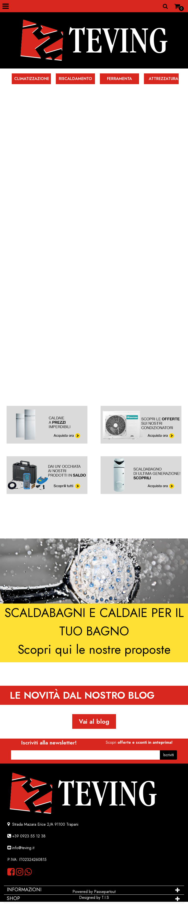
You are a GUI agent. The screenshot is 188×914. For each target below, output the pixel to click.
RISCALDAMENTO (75, 78)
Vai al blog (94, 721)
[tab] (94, 890)
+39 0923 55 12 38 (29, 836)
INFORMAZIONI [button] (25, 889)
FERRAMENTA (119, 78)
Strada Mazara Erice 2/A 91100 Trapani (44, 824)
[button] (168, 755)
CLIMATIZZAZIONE (31, 78)
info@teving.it (23, 848)
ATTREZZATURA (163, 78)
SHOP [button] (13, 898)
